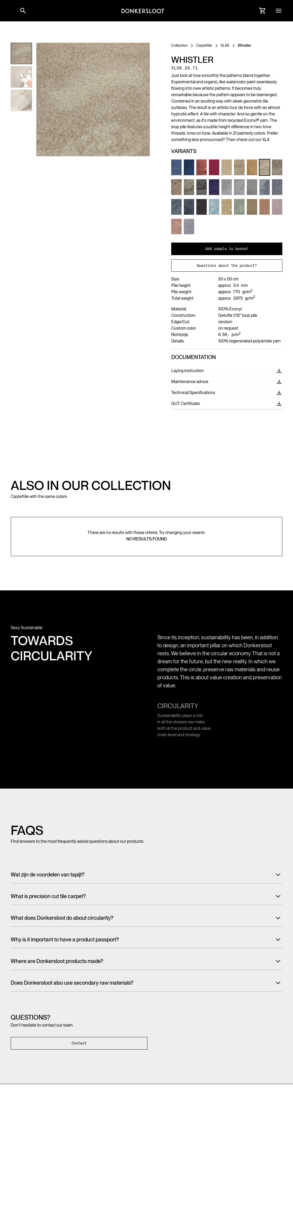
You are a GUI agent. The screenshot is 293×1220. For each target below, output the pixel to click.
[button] (10, 10)
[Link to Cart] (263, 11)
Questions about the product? (227, 265)
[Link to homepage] (143, 10)
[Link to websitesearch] (23, 11)
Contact (79, 1043)
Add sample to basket (226, 249)
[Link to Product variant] (176, 167)
